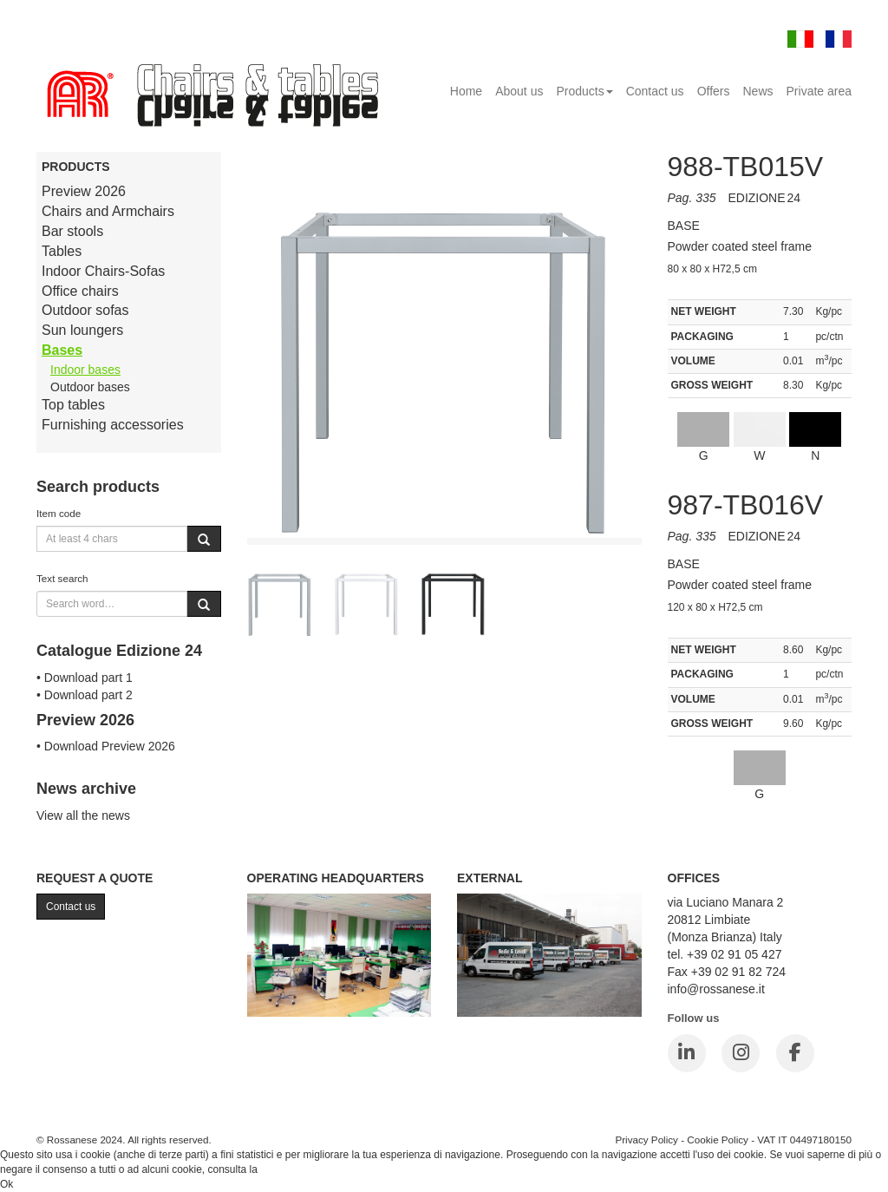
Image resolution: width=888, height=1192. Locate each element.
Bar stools (72, 231)
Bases (62, 350)
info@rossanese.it (716, 989)
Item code (58, 513)
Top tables (73, 404)
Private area (819, 91)
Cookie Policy (717, 1139)
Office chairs (80, 291)
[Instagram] (741, 1053)
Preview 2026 (84, 191)
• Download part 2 (84, 695)
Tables (62, 251)
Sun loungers (82, 330)
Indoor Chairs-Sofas (103, 271)
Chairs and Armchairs (108, 211)
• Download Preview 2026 (105, 746)
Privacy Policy (646, 1139)
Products (584, 91)
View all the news (83, 815)
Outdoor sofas (85, 310)
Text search (62, 578)
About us (519, 91)
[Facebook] (795, 1053)
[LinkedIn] (687, 1053)
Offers (713, 91)
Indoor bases (85, 370)
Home (466, 91)
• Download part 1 (84, 677)
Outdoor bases (90, 387)
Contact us (655, 91)
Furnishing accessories (113, 424)
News (758, 91)
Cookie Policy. (292, 1169)
